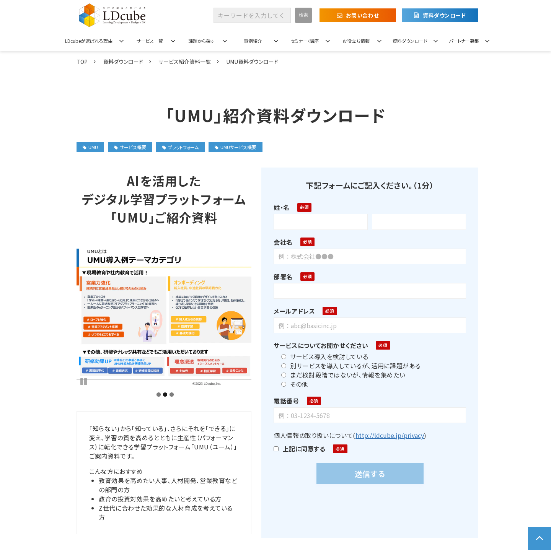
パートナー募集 (464, 40)
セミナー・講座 (304, 40)
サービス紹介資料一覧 (184, 61)
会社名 (280, 242)
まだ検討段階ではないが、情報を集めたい (341, 374)
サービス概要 (130, 147)
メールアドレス (291, 311)
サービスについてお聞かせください (318, 345)
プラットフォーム (180, 147)
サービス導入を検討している (322, 356)
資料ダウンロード (444, 15)
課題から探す (201, 40)
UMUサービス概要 (235, 147)
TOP (82, 61)
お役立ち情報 (356, 40)
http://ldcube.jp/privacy (386, 435)
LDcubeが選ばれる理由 (88, 40)
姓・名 (279, 207)
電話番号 (284, 400)
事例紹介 (253, 40)
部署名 (280, 276)
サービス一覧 (150, 40)
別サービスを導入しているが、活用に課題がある (348, 365)
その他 (292, 384)
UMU (90, 147)
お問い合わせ (362, 15)
